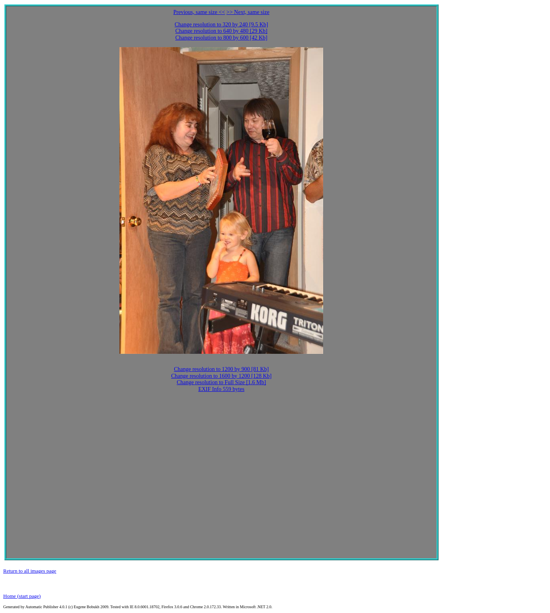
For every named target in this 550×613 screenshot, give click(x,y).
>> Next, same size (248, 12)
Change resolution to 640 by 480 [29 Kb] (221, 31)
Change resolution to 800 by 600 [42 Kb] (221, 38)
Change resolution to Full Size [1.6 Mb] (221, 382)
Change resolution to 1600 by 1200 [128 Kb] (221, 376)
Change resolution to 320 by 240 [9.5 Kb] (221, 25)
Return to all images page (29, 571)
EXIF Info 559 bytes (221, 389)
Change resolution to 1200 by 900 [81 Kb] (221, 369)
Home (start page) (22, 596)
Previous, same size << (199, 12)
